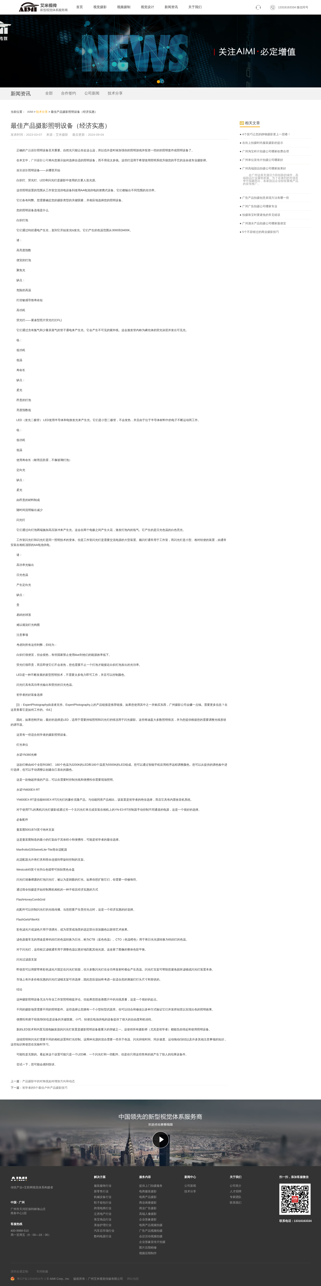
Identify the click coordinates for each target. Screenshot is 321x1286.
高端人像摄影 (148, 1213)
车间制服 (42, 1271)
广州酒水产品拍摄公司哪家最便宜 (263, 223)
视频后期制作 (148, 1253)
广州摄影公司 (40, 160)
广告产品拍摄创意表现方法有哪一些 (265, 197)
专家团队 (235, 1197)
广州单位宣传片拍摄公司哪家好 (262, 160)
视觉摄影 (100, 7)
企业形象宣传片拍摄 (152, 1242)
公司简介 (235, 1185)
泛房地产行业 (102, 1213)
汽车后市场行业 (104, 1230)
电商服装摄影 (148, 1191)
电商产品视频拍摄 (150, 1225)
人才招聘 (235, 1191)
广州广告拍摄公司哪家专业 (259, 206)
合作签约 (68, 93)
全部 (49, 93)
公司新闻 (91, 93)
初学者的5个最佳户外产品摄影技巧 (45, 1087)
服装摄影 (22, 170)
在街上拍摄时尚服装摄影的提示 (262, 142)
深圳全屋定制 (19, 1271)
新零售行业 (101, 1191)
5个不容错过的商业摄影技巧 (260, 232)
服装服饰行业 (102, 1185)
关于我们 (195, 7)
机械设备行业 (102, 1197)
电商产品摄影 (148, 1197)
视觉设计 (147, 7)
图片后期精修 (148, 1247)
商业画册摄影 (148, 1202)
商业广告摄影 (148, 1208)
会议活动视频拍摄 (150, 1236)
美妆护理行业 (102, 1225)
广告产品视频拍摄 (150, 1230)
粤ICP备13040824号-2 (31, 1278)
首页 (79, 7)
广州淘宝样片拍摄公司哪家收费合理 (265, 151)
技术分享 (115, 93)
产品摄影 (31, 150)
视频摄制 (123, 7)
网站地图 (133, 1278)
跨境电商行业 (102, 1208)
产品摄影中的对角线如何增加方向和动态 (48, 1081)
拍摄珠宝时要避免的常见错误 (260, 214)
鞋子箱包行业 (102, 1202)
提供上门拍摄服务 (150, 1185)
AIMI (30, 111)
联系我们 (235, 1202)
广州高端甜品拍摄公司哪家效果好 (263, 168)
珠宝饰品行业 (102, 1219)
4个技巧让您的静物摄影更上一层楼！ (266, 134)
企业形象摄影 (148, 1219)
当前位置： (18, 111)
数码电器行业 (102, 1236)
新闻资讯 (171, 7)
